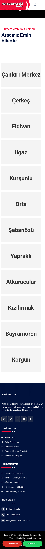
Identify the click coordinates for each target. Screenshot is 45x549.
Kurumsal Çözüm (11, 447)
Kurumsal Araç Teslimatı (14, 491)
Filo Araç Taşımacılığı (13, 473)
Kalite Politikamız (11, 442)
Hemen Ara (13, 544)
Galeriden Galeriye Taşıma (15, 478)
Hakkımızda (9, 437)
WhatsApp (34, 544)
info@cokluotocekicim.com (18, 520)
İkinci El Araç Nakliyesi (14, 487)
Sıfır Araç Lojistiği (11, 482)
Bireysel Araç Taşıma (13, 456)
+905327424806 (13, 515)
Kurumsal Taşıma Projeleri (15, 451)
